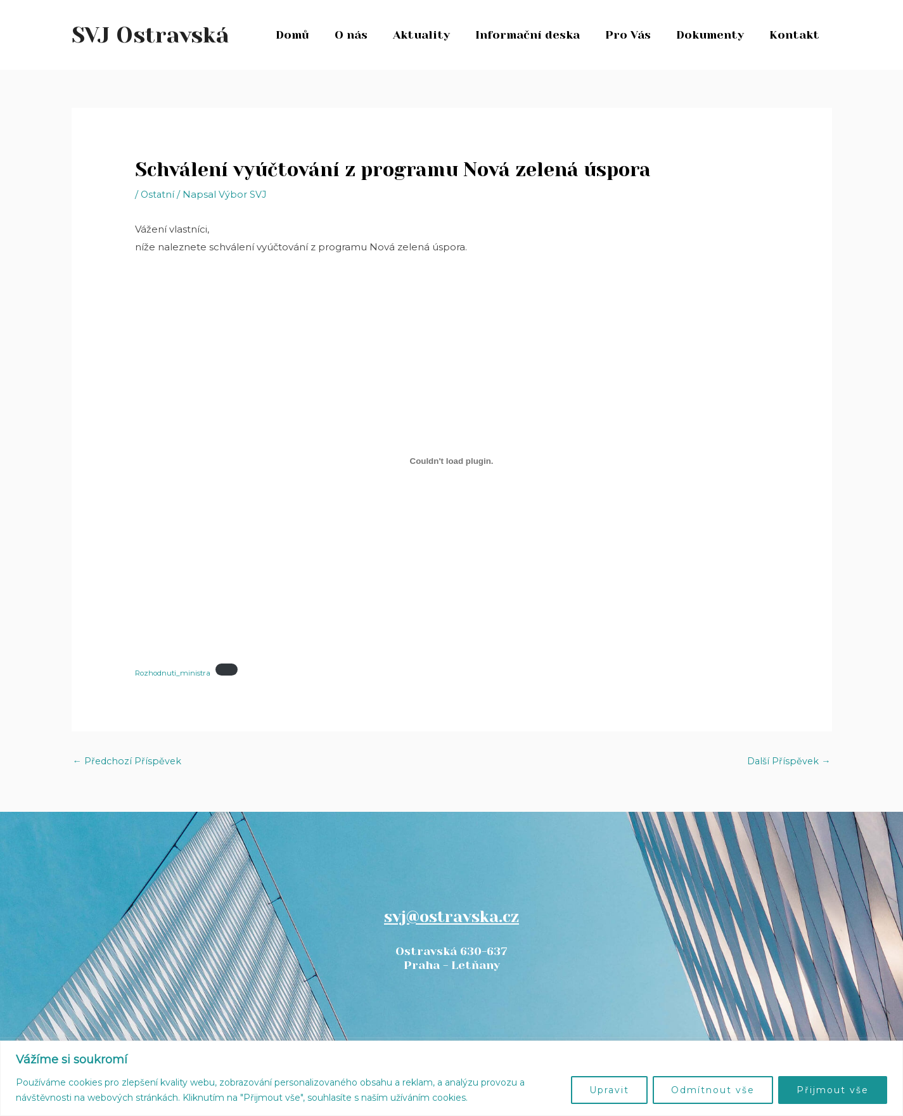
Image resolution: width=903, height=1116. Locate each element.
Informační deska (536, 35)
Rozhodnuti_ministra (174, 673)
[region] (451, 1078)
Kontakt (796, 35)
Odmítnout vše (713, 1090)
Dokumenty (714, 35)
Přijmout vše (833, 1090)
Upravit (609, 1090)
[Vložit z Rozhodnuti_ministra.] (452, 461)
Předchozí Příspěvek (128, 761)
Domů (309, 35)
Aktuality (432, 35)
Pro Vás (634, 35)
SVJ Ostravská (150, 35)
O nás (365, 35)
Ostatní (158, 194)
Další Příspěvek (788, 761)
